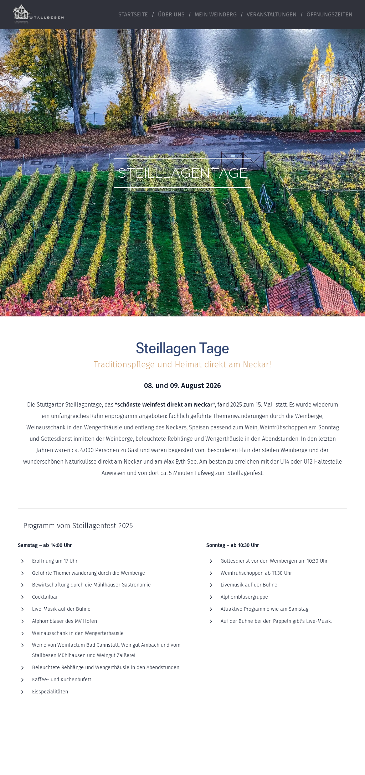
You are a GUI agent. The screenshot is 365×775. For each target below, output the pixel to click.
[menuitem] (135, 15)
